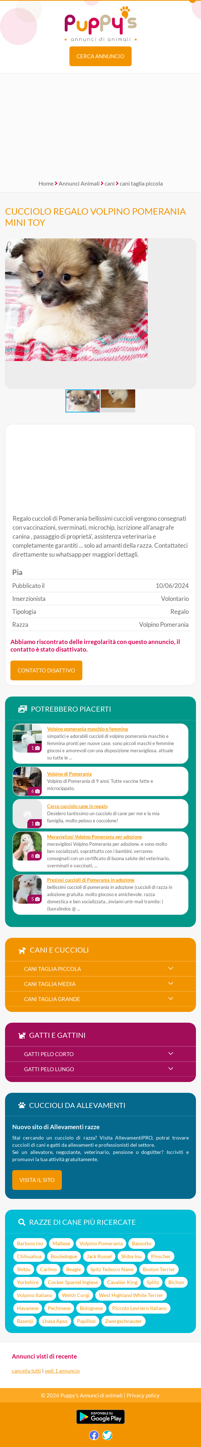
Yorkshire (27, 1282)
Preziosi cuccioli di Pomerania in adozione (90, 880)
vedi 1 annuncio (62, 1371)
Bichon (176, 1282)
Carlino (48, 1269)
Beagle (73, 1269)
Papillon (86, 1321)
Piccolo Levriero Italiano (139, 1308)
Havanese (27, 1308)
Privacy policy (143, 1395)
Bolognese (91, 1308)
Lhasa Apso (55, 1321)
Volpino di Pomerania (69, 774)
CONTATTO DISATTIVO (46, 670)
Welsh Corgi (76, 1295)
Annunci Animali (79, 183)
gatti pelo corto (49, 1054)
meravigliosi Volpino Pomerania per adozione (94, 837)
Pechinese (59, 1308)
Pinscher (161, 1256)
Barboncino (30, 1243)
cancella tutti (26, 1371)
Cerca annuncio (100, 56)
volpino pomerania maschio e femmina (87, 729)
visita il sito (37, 1180)
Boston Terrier (159, 1269)
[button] (190, 313)
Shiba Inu (131, 1256)
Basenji (25, 1321)
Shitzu (24, 1269)
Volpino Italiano (34, 1295)
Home (46, 183)
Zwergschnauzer (123, 1321)
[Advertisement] (100, 124)
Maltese (61, 1243)
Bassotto (141, 1243)
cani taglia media (50, 984)
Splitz (153, 1282)
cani (110, 183)
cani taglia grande (52, 999)
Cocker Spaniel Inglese (73, 1282)
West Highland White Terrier (131, 1295)
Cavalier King (122, 1282)
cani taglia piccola (141, 183)
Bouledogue (64, 1256)
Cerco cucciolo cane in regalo (77, 806)
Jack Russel (99, 1256)
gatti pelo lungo (49, 1069)
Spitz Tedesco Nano (111, 1269)
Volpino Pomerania (101, 1243)
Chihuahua (29, 1256)
